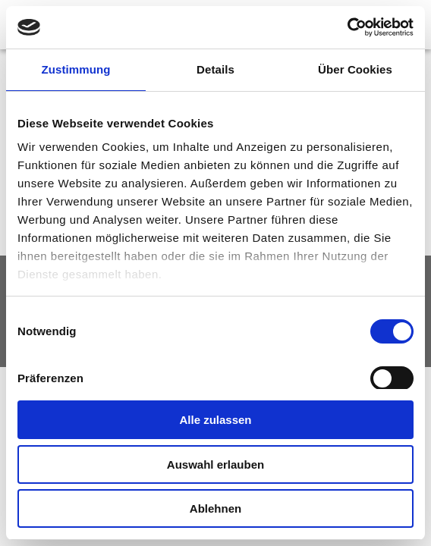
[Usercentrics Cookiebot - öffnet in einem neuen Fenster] (347, 27)
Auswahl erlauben (215, 464)
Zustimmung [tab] (76, 69)
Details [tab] (215, 69)
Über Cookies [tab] (355, 69)
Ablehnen (215, 508)
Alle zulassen (215, 419)
